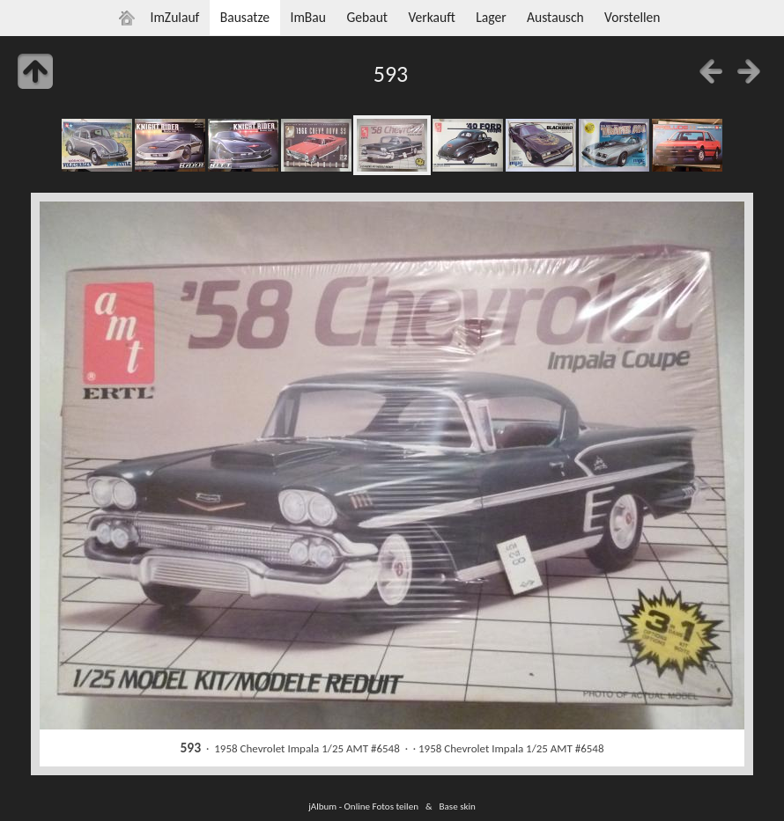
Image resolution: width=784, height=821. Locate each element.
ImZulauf (174, 17)
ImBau (308, 17)
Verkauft (431, 17)
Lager (491, 17)
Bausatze (245, 17)
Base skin (458, 806)
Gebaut (367, 17)
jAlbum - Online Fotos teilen (363, 806)
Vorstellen (632, 17)
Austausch (555, 17)
